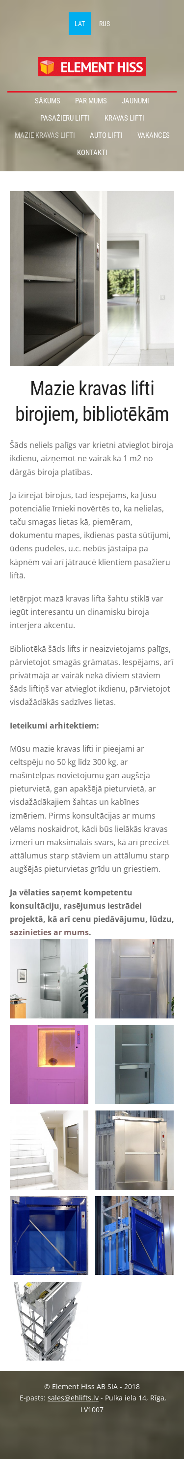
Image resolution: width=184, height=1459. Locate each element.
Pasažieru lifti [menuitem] (65, 118)
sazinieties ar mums (49, 932)
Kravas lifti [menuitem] (124, 118)
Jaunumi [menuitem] (135, 100)
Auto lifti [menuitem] (106, 135)
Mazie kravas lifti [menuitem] (45, 135)
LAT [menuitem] (80, 24)
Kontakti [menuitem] (92, 152)
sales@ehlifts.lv (73, 1397)
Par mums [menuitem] (91, 100)
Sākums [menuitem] (47, 100)
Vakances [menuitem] (153, 135)
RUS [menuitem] (104, 24)
